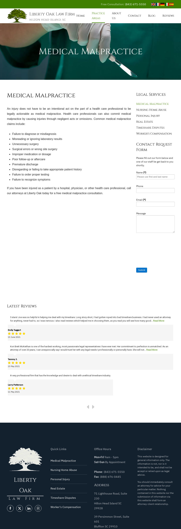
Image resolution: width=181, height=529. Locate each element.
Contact (134, 16)
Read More (158, 320)
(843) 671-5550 (135, 4)
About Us (116, 15)
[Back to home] (41, 15)
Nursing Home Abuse (151, 110)
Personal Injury (148, 116)
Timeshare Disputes (150, 128)
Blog (151, 16)
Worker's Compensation (154, 134)
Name (141, 172)
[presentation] (150, 251)
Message (141, 213)
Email (141, 199)
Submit (141, 270)
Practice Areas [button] (98, 15)
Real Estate (144, 122)
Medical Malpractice (152, 104)
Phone (139, 186)
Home (80, 16)
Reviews (168, 16)
